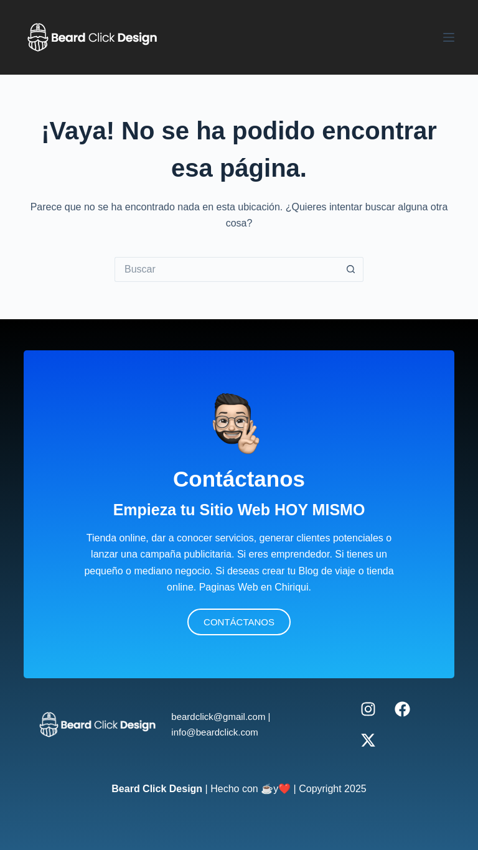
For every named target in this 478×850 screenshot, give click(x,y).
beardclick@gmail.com (218, 716)
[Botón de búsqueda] (351, 269)
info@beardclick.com (214, 732)
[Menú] (448, 37)
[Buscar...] (227, 269)
